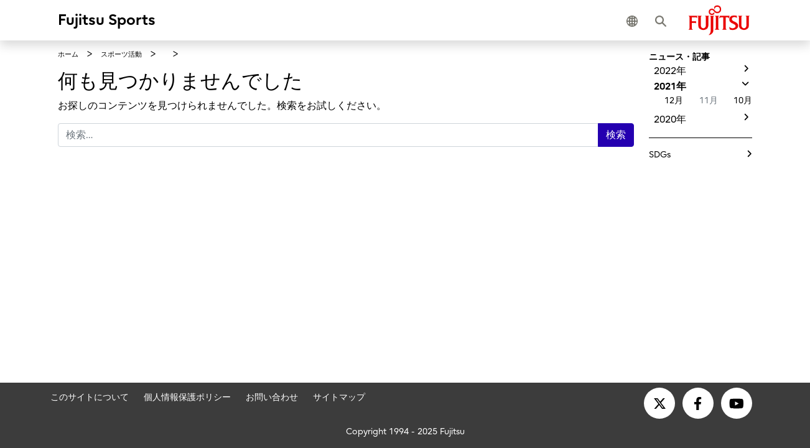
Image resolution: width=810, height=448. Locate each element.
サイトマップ (339, 396)
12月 (673, 100)
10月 (742, 100)
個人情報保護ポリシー (187, 396)
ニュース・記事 (679, 57)
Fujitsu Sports (107, 20)
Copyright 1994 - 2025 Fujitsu (405, 431)
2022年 (670, 71)
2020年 (670, 119)
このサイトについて (89, 396)
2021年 (670, 86)
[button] (634, 20)
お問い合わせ (272, 396)
